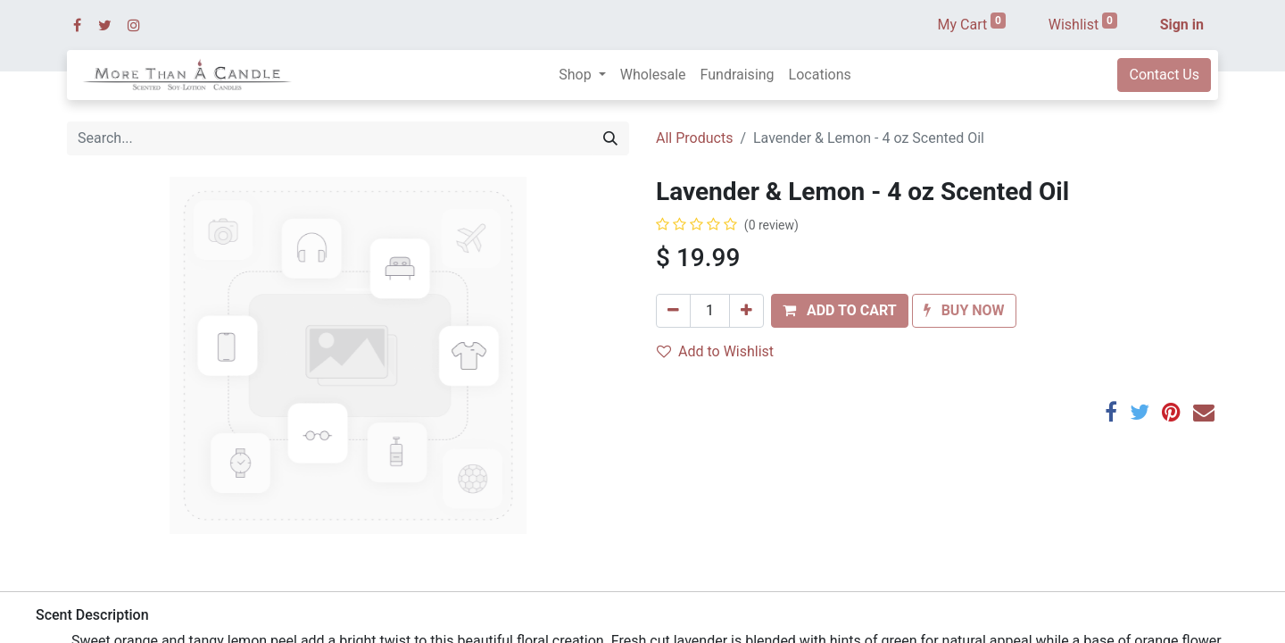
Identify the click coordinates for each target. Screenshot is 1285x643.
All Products (694, 137)
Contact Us (1164, 74)
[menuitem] (653, 75)
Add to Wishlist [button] (715, 351)
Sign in (1182, 24)
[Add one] (746, 311)
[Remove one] (673, 311)
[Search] (610, 138)
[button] (839, 311)
